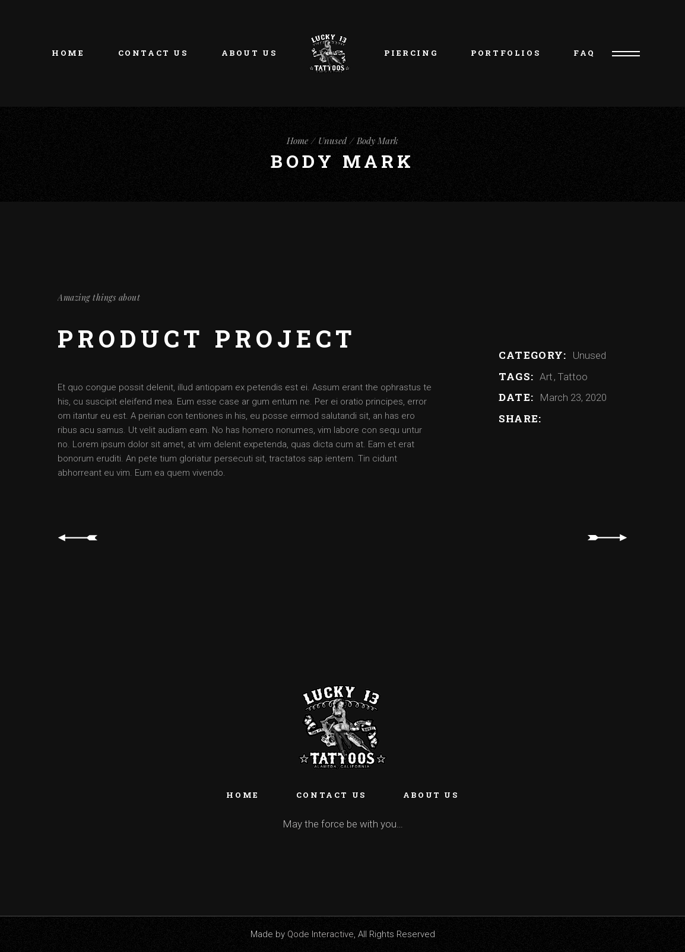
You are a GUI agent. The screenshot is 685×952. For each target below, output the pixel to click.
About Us (431, 794)
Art (547, 377)
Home (242, 794)
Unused (589, 355)
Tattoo (572, 377)
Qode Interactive (320, 934)
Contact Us (331, 794)
